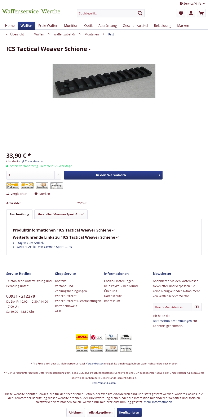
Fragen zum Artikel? (28, 243)
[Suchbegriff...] (111, 13)
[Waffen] (26, 26)
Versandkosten (94, 363)
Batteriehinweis (66, 306)
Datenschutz (113, 296)
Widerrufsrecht (65, 296)
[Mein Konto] (191, 13)
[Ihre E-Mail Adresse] (172, 307)
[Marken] (183, 26)
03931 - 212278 (20, 296)
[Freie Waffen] (48, 26)
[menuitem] (111, 15)
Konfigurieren (129, 412)
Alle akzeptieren (100, 412)
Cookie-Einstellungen (119, 281)
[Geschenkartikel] (135, 26)
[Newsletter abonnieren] (197, 307)
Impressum (112, 301)
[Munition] (71, 26)
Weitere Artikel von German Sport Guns (42, 247)
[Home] (10, 26)
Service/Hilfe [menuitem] (191, 3)
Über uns (110, 291)
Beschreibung (19, 214)
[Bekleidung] (162, 26)
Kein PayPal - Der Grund (121, 286)
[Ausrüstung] (108, 26)
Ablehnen (76, 412)
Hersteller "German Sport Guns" (61, 214)
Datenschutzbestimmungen (172, 321)
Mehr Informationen (158, 402)
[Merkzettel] (181, 13)
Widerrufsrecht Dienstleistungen (78, 301)
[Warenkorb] (201, 13)
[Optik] (88, 26)
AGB (58, 311)
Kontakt (60, 281)
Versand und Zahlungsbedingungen (71, 288)
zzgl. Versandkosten (31, 161)
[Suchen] (140, 13)
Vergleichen (16, 194)
